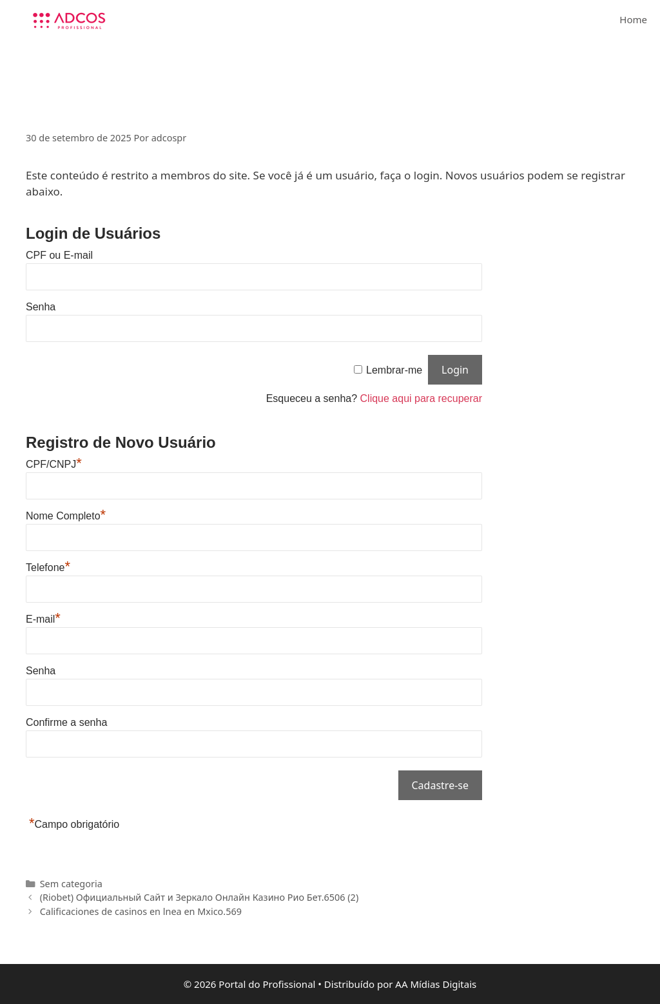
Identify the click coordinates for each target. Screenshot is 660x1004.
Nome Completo (66, 515)
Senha (40, 306)
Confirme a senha (66, 722)
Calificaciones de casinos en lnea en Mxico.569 (141, 911)
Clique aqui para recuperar (421, 398)
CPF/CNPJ (54, 464)
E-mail (43, 619)
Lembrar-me (394, 370)
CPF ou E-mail (59, 255)
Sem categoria (71, 884)
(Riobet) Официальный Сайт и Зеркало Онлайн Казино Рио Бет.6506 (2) (199, 897)
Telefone (48, 567)
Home (633, 19)
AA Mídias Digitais (435, 984)
